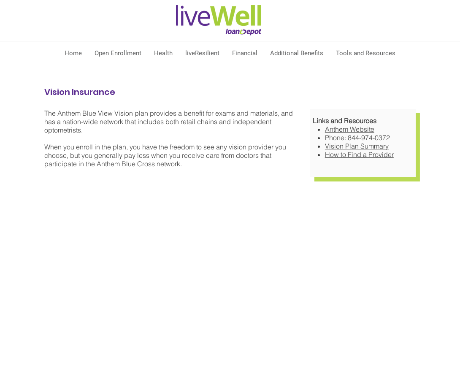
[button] (163, 53)
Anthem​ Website (349, 129)
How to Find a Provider (359, 154)
